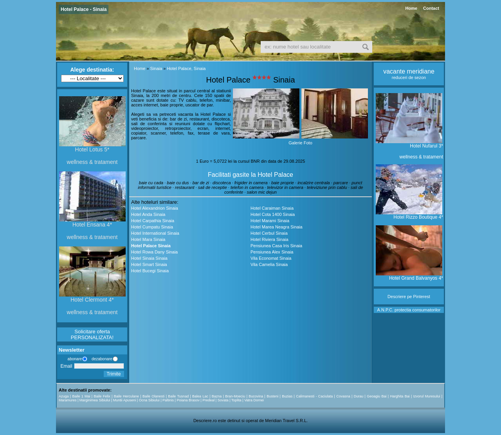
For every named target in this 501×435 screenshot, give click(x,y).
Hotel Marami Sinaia (269, 220)
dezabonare (101, 359)
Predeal (208, 400)
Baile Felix (102, 396)
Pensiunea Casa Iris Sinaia (276, 245)
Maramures (68, 400)
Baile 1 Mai (81, 396)
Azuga (64, 396)
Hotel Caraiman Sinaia (272, 208)
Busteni (272, 396)
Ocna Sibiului (149, 400)
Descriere (396, 296)
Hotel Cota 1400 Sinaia (272, 214)
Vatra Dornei (254, 400)
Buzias (287, 396)
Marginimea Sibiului (94, 400)
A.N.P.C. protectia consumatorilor (409, 309)
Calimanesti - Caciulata (314, 396)
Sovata (223, 400)
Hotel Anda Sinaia (148, 214)
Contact (431, 8)
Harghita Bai (399, 396)
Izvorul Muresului (426, 396)
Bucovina (256, 396)
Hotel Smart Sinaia (149, 264)
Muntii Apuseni (124, 400)
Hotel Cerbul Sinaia (269, 233)
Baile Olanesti (153, 396)
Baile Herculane (126, 396)
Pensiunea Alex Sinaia (271, 252)
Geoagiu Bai (376, 396)
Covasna (343, 396)
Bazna (217, 396)
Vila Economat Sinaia (270, 258)
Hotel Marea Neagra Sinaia (276, 227)
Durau (359, 396)
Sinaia (156, 68)
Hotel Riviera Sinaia (269, 239)
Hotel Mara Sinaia (148, 239)
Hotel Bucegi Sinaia (150, 270)
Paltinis (168, 400)
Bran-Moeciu (235, 396)
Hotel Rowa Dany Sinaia (154, 252)
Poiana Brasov (188, 400)
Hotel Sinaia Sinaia (149, 258)
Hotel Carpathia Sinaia (152, 220)
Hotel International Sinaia (155, 233)
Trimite (113, 374)
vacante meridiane (408, 71)
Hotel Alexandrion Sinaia (154, 208)
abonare (73, 359)
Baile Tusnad (178, 396)
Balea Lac (200, 396)
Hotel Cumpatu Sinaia (152, 227)
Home (411, 8)
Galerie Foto (300, 142)
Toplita (236, 400)
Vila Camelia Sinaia (269, 264)
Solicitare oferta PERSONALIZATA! (92, 334)
